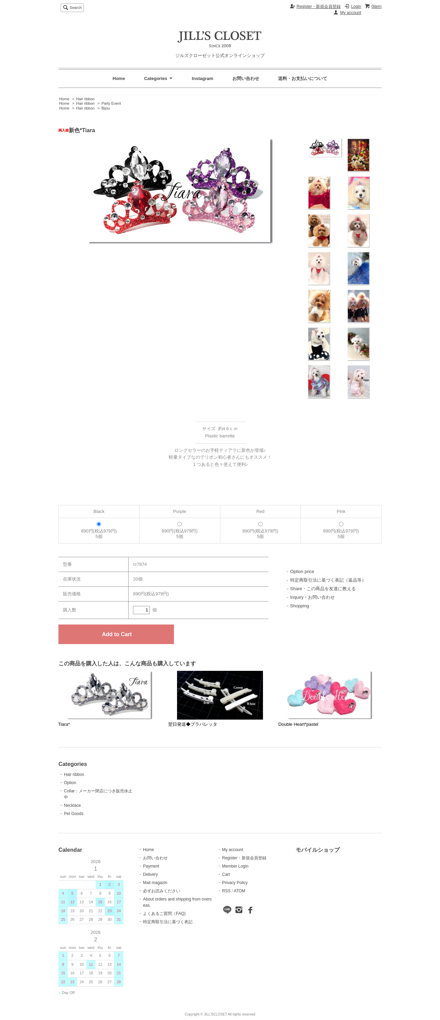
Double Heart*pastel (298, 724)
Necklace (72, 805)
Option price (302, 571)
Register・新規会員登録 (319, 6)
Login (356, 6)
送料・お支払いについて (302, 78)
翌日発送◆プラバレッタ (192, 724)
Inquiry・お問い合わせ (312, 597)
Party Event (111, 103)
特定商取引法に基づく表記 (167, 921)
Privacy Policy (235, 882)
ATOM (239, 891)
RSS (226, 891)
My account (350, 12)
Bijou (105, 108)
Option (70, 782)
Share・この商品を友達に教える (323, 588)
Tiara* (64, 724)
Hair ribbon (85, 99)
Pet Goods (74, 813)
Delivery (150, 874)
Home (119, 78)
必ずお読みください (161, 891)
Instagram (202, 78)
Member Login (235, 866)
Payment (151, 866)
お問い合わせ (245, 78)
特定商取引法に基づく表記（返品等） (328, 580)
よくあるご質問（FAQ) (164, 913)
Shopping (299, 605)
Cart (226, 874)
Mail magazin (155, 882)
